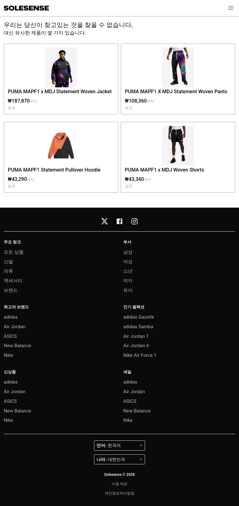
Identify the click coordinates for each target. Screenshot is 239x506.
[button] (231, 8)
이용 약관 (120, 484)
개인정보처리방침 (119, 493)
